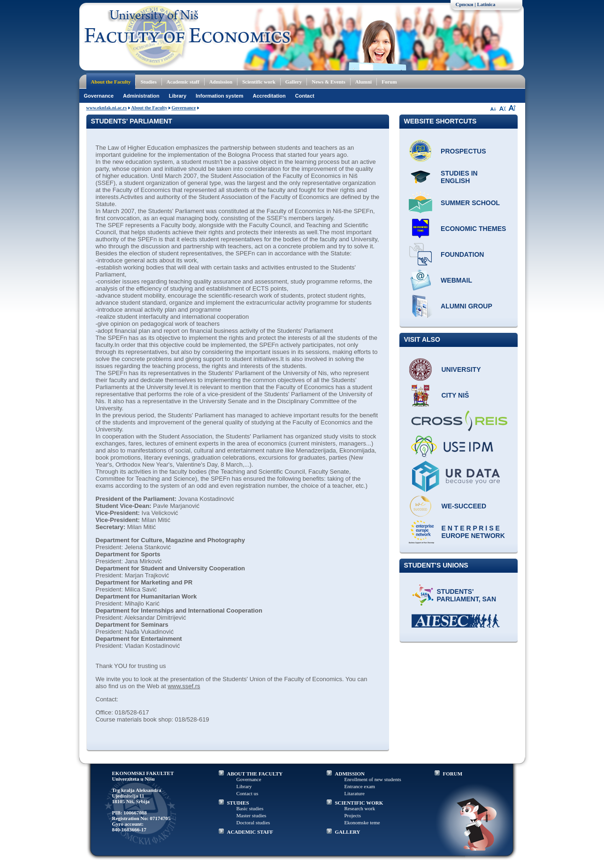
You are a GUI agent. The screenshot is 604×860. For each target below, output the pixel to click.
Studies (148, 81)
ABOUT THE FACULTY (255, 773)
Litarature (354, 793)
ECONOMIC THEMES (473, 228)
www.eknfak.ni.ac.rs (106, 107)
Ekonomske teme (362, 822)
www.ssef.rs (184, 686)
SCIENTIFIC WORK (359, 803)
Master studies (252, 815)
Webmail (456, 280)
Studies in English (459, 176)
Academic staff (183, 81)
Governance (99, 96)
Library (177, 96)
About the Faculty (111, 81)
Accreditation (268, 96)
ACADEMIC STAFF (250, 832)
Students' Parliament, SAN (467, 595)
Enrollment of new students (372, 779)
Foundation (462, 254)
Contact (304, 96)
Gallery (293, 81)
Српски (465, 4)
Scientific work (258, 81)
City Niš (455, 395)
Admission (221, 81)
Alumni (363, 81)
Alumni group (466, 306)
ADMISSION (350, 773)
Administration (141, 96)
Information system (219, 96)
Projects (352, 815)
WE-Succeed (464, 506)
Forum (389, 81)
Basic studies (250, 808)
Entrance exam (359, 786)
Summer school (470, 203)
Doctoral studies (253, 822)
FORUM (453, 773)
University (461, 369)
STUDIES (238, 803)
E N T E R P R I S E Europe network (473, 531)
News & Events (328, 81)
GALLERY (347, 832)
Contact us (248, 793)
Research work (359, 808)
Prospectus (463, 151)
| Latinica (484, 4)
